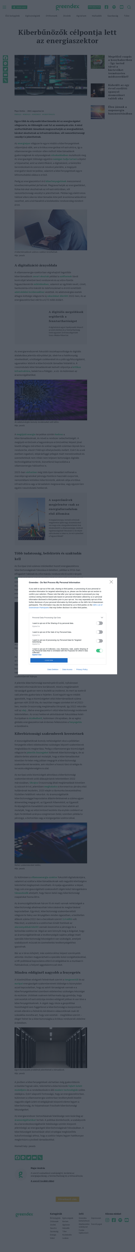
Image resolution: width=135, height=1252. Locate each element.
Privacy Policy (82, 669)
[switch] (99, 623)
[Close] (112, 582)
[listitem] (67, 617)
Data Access (67, 669)
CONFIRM (49, 660)
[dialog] (67, 626)
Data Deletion (52, 669)
